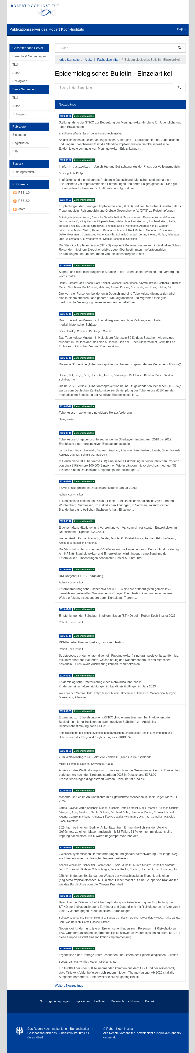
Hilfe (16, 151)
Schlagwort (20, 81)
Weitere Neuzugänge (69, 985)
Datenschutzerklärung (125, 1001)
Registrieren (21, 143)
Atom (19, 209)
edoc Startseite (70, 59)
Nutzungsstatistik (24, 172)
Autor (16, 73)
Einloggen (19, 134)
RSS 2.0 (21, 201)
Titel (15, 64)
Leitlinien (100, 1001)
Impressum (82, 1001)
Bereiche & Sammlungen (29, 56)
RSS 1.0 (21, 193)
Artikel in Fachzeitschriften (102, 59)
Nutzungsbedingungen (55, 1001)
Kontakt (150, 1001)
